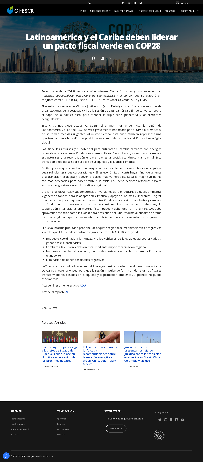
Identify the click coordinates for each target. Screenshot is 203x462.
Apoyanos (61, 418)
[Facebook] (135, 3)
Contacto (61, 424)
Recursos (170, 11)
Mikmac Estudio (45, 456)
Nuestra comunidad (150, 11)
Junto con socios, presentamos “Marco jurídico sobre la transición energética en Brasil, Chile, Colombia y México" (142, 354)
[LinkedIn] (141, 3)
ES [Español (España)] (177, 3)
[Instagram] (129, 3)
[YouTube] (182, 419)
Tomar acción (188, 11)
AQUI (83, 285)
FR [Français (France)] (182, 3)
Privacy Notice (161, 412)
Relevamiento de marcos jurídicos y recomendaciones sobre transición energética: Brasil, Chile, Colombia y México (100, 355)
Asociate (61, 434)
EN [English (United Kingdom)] (186, 3)
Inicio (83, 11)
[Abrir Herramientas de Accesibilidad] (6, 455)
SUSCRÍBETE (116, 428)
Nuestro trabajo (123, 11)
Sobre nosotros (99, 11)
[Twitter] (123, 3)
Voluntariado (63, 429)
